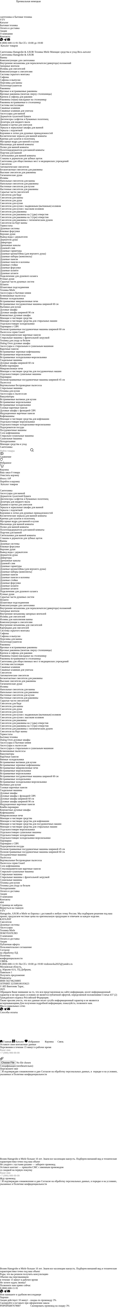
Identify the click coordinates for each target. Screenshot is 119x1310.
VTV (2, 19)
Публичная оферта (10, 944)
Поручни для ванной (11, 152)
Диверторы (6, 242)
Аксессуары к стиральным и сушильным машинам (26, 346)
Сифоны (4, 77)
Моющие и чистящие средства (16, 318)
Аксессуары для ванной (12, 113)
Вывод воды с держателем (14, 236)
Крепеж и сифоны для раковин (16, 96)
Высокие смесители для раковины (18, 172)
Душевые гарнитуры (11, 250)
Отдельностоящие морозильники (17, 421)
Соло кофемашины (10, 433)
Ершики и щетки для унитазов (16, 124)
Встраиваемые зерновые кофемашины (20, 351)
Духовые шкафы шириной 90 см (17, 312)
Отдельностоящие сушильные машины (20, 374)
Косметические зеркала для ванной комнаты (23, 136)
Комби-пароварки (9, 365)
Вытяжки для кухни (10, 307)
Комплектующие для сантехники (17, 60)
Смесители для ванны (11, 197)
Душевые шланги (9, 270)
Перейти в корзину (10, 481)
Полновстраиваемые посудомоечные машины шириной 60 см (32, 329)
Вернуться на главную (12, 908)
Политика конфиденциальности (11, 957)
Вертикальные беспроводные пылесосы (21, 385)
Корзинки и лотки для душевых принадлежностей (26, 133)
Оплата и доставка (10, 891)
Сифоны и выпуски (10, 80)
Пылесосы (5, 382)
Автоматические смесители (14, 166)
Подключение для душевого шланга (19, 276)
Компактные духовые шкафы (15, 315)
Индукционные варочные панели (17, 413)
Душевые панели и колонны (15, 262)
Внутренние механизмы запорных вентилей (23, 613)
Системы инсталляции (12, 105)
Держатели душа (9, 239)
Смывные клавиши (10, 108)
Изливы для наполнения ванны (16, 619)
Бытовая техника (9, 737)
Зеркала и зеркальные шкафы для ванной (21, 127)
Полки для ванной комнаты (14, 147)
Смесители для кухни (11, 203)
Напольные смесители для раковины (19, 183)
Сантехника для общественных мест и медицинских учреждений (34, 161)
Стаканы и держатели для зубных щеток (21, 158)
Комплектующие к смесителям (16, 71)
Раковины (5, 88)
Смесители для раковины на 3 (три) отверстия (24, 217)
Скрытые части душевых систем (17, 281)
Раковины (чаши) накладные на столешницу (23, 99)
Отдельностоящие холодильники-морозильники (25, 424)
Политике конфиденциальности (30, 1074)
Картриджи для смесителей (14, 627)
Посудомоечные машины (13, 430)
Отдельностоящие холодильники (17, 323)
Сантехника (6, 447)
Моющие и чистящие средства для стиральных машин (28, 321)
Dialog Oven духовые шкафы (15, 343)
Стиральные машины (11, 388)
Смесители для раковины (13, 211)
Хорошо (4, 1297)
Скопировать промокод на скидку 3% (49, 1305)
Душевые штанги (9, 273)
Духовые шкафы (8, 309)
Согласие (46, 1071)
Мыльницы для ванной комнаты (17, 144)
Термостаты (6, 225)
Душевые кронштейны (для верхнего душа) (23, 253)
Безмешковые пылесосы (13, 295)
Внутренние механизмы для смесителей (21, 625)
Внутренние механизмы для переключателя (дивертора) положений (35, 63)
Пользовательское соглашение (16, 947)
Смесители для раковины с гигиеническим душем (26, 220)
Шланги (4, 284)
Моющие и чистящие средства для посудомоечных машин (30, 371)
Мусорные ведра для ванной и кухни (19, 141)
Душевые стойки (9, 264)
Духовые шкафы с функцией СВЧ (17, 410)
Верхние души (7, 234)
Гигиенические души (11, 175)
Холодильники (7, 441)
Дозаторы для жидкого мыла (15, 122)
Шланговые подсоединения (14, 287)
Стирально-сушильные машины (17, 435)
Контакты (5, 899)
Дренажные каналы (10, 245)
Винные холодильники (12, 298)
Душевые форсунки (10, 267)
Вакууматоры (7, 396)
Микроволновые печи (11, 368)
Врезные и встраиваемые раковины (18, 91)
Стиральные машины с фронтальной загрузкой (24, 337)
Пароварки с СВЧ (9, 326)
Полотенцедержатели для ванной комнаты (22, 150)
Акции (3, 894)
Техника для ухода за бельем (15, 340)
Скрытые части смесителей (14, 192)
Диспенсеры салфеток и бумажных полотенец (24, 119)
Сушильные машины (11, 438)
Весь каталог (84, 52)
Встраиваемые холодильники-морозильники (23, 357)
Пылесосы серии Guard (12, 332)
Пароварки (5, 377)
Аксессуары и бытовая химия (15, 293)
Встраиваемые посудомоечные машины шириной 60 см (29, 304)
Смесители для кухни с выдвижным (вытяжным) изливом (30, 206)
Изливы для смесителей (12, 68)
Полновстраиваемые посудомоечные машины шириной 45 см (32, 379)
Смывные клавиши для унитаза (16, 110)
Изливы (4, 178)
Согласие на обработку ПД (9, 951)
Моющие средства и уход (63, 52)
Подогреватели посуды (12, 427)
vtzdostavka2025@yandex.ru (58, 964)
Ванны (3, 57)
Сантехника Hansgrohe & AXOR (17, 52)
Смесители (6, 164)
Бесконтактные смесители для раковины (21, 169)
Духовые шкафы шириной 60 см (17, 363)
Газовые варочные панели (13, 407)
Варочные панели (9, 349)
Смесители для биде (10, 194)
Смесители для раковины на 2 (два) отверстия (24, 214)
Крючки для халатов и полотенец (17, 138)
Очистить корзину (9, 475)
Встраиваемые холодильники (15, 405)
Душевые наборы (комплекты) (16, 256)
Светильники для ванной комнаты (18, 155)
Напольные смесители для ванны (17, 180)
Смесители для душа (11, 200)
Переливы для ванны (11, 82)
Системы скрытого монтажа (15, 74)
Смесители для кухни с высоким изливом (22, 208)
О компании (6, 896)
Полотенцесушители (11, 85)
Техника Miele (41, 52)
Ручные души (7, 279)
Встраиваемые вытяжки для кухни (18, 399)
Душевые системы (9, 228)
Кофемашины (7, 416)
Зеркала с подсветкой (11, 130)
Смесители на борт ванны (13, 222)
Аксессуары (6, 927)
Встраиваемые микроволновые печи (19, 301)
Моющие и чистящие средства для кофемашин (24, 419)
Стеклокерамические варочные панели (20, 335)
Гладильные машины (11, 360)
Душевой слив (7, 248)
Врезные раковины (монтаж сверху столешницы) (26, 94)
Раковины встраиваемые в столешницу (20, 102)
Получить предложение (12, 975)
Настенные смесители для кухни (17, 186)
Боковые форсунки (10, 231)
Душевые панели (9, 259)
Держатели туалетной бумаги (15, 116)
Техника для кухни (10, 391)
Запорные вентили (9, 66)
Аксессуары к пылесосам (13, 393)
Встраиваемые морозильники (15, 354)
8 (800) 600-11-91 (9, 43)
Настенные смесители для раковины (19, 189)
